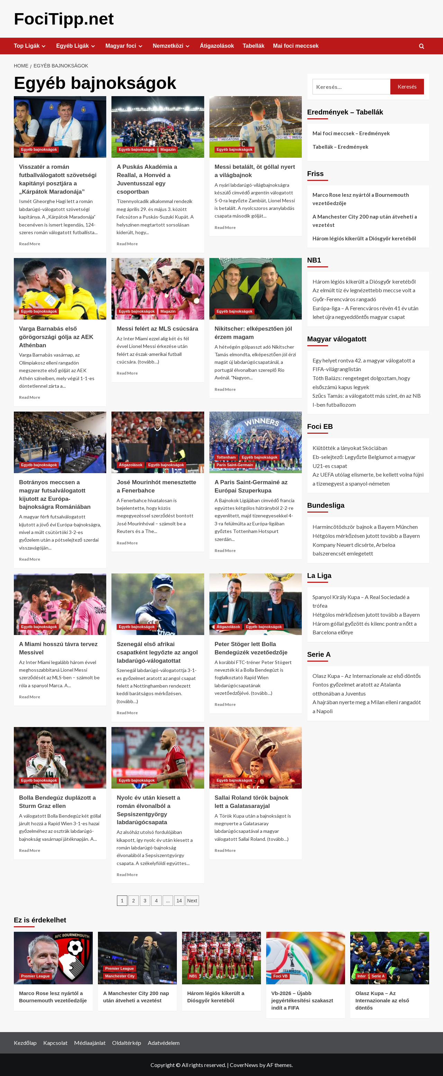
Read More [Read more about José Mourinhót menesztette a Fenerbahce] (127, 542)
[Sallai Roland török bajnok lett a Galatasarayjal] (255, 757)
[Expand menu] (43, 46)
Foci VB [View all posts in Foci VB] (280, 976)
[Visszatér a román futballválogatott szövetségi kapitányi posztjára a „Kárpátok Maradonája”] (60, 126)
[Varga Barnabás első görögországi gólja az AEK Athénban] (60, 288)
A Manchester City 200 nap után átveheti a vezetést (365, 220)
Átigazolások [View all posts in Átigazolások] (130, 464)
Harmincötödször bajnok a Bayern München (365, 526)
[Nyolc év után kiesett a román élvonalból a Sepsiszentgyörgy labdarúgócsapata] (157, 757)
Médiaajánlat (90, 1042)
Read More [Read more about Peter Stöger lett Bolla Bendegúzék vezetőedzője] (225, 704)
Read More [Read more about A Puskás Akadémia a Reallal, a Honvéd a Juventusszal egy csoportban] (127, 243)
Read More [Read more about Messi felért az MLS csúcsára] (127, 372)
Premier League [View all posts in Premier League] (35, 976)
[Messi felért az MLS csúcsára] (157, 288)
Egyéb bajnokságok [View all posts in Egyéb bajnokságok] (39, 149)
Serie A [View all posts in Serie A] (378, 976)
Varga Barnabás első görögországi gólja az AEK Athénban (56, 336)
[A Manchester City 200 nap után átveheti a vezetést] (137, 957)
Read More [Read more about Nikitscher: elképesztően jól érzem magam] (225, 389)
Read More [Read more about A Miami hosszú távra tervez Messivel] (29, 696)
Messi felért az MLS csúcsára (157, 328)
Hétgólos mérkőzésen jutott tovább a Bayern (366, 535)
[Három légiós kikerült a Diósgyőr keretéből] (221, 957)
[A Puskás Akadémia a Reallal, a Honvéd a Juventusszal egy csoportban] (157, 126)
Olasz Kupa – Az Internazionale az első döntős (367, 675)
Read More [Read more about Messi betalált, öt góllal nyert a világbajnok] (225, 227)
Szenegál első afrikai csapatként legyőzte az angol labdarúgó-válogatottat (157, 652)
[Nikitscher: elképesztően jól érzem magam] (255, 288)
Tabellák (253, 45)
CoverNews (244, 1064)
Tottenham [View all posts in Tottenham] (226, 457)
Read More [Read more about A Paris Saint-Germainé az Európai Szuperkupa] (225, 550)
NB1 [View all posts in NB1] (193, 976)
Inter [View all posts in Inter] (362, 976)
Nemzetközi (172, 46)
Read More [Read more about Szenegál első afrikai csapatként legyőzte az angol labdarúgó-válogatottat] (127, 712)
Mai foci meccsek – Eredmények (351, 133)
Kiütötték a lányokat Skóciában (350, 447)
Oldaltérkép (126, 1042)
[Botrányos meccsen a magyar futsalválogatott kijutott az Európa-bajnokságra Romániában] (60, 442)
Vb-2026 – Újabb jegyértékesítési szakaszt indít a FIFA (302, 1000)
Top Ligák (30, 46)
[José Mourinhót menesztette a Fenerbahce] (157, 442)
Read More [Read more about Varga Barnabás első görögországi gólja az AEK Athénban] (29, 396)
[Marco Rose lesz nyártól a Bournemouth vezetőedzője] (53, 957)
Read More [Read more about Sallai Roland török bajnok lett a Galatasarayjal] (225, 850)
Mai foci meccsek (296, 45)
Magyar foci (125, 46)
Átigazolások (217, 45)
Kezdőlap (25, 1042)
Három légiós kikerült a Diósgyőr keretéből (364, 238)
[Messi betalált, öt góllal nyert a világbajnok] (255, 126)
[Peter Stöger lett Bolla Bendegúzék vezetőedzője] (255, 604)
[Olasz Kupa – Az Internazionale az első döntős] (389, 957)
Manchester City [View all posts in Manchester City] (120, 976)
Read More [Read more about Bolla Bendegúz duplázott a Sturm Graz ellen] (29, 850)
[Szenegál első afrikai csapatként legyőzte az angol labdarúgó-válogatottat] (157, 604)
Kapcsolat (55, 1042)
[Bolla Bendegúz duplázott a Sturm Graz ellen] (60, 757)
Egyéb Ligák (76, 46)
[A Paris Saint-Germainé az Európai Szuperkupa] (255, 442)
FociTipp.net (63, 18)
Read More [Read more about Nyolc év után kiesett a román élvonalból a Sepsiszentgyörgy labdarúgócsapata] (127, 874)
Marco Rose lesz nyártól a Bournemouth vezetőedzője (361, 198)
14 (179, 900)
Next (192, 900)
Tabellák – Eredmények (340, 146)
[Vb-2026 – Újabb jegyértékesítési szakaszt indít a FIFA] (305, 957)
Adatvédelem (164, 1042)
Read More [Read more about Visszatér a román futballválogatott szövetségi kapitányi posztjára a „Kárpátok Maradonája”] (29, 243)
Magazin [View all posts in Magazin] (168, 149)
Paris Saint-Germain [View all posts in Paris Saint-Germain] (235, 464)
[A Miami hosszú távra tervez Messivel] (60, 604)
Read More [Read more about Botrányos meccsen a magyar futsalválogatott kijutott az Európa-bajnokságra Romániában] (29, 558)
